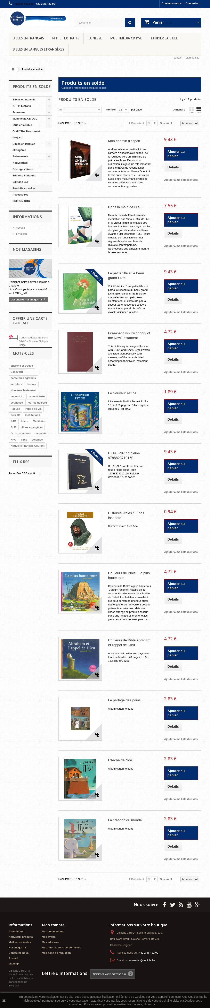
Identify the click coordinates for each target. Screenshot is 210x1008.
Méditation (39, 421)
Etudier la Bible (164, 38)
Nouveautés (20, 162)
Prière (24, 421)
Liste (198, 110)
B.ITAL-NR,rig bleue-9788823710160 (124, 455)
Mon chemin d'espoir (124, 141)
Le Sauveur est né (122, 393)
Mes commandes (52, 931)
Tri (60, 109)
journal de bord (37, 402)
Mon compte (53, 924)
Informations (27, 216)
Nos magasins (27, 249)
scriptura (16, 384)
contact (178, 57)
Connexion (192, 3)
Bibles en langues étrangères (38, 49)
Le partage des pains (124, 700)
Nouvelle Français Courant (28, 445)
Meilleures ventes (20, 942)
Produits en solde (24, 188)
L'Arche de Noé (120, 760)
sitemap (14, 963)
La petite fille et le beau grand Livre (126, 275)
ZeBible (15, 415)
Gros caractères (21, 433)
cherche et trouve (22, 365)
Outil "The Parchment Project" (26, 134)
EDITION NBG (21, 201)
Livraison (21, 233)
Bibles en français (28, 38)
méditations (32, 415)
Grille (191, 110)
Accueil (20, 227)
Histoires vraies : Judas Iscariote (126, 515)
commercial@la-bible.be (141, 960)
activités (41, 433)
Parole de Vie (33, 408)
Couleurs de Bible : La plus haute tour (129, 575)
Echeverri (17, 371)
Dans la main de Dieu (125, 207)
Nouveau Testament (23, 390)
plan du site (193, 57)
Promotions (16, 931)
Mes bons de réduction (56, 952)
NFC (13, 439)
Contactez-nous (172, 3)
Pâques (15, 408)
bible (24, 439)
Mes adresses (50, 942)
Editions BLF (21, 181)
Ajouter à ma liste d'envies (180, 179)
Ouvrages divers (23, 169)
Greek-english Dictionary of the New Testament (129, 335)
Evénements (20, 156)
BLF (13, 427)
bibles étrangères (32, 427)
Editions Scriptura (24, 175)
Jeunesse (95, 38)
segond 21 (17, 396)
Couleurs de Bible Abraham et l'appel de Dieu (129, 642)
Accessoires (20, 194)
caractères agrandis (23, 378)
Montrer (111, 109)
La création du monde (125, 820)
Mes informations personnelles (61, 947)
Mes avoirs (49, 936)
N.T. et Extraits (65, 38)
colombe (37, 439)
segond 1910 (37, 396)
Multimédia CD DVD (126, 38)
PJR (13, 421)
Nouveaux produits (21, 936)
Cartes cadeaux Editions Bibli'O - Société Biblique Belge (33, 341)
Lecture (32, 384)
